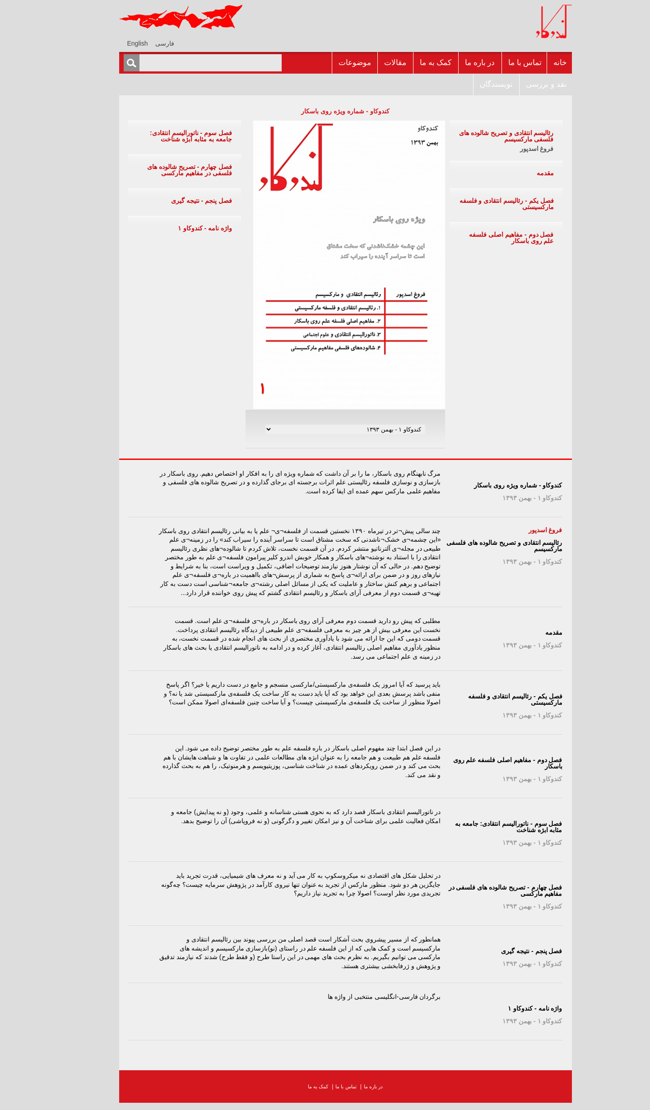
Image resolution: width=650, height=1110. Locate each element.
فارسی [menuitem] (144, 43)
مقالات (375, 62)
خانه (540, 62)
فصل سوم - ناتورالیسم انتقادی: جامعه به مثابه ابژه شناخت (171, 136)
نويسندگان (476, 84)
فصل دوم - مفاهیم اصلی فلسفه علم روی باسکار (491, 237)
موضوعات (334, 62)
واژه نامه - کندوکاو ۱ (185, 228)
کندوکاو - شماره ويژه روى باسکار (325, 111)
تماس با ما (504, 62)
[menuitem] (144, 43)
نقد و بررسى (526, 84)
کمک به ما (415, 62)
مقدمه (525, 173)
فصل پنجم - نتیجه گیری (181, 200)
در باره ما (459, 62)
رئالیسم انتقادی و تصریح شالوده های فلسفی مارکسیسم (486, 136)
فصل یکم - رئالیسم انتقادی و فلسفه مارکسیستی (486, 203)
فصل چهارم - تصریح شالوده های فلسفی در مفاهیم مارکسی (169, 170)
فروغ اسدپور (517, 148)
